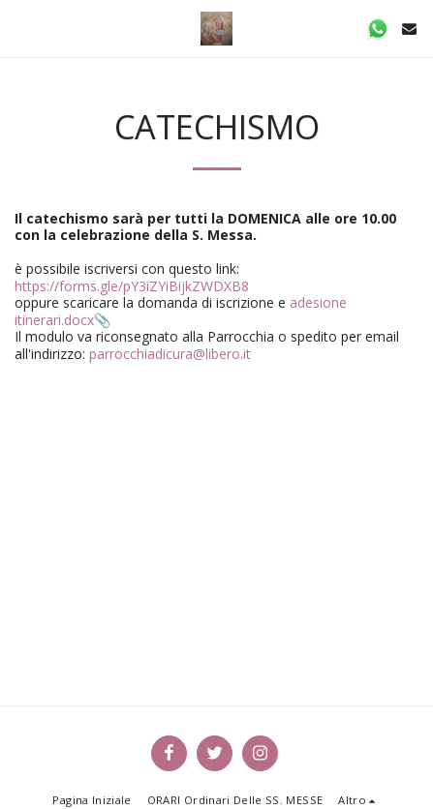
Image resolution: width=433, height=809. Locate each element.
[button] (21, 27)
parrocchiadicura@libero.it (170, 354)
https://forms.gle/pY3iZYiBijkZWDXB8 (132, 286)
